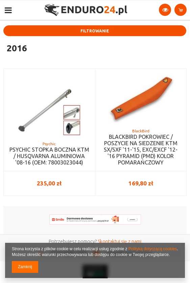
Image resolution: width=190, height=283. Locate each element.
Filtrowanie (94, 31)
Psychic (49, 144)
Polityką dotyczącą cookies (152, 249)
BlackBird (140, 131)
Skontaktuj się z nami (119, 241)
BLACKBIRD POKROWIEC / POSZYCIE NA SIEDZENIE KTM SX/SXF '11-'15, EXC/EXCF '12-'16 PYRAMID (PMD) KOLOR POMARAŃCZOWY (140, 150)
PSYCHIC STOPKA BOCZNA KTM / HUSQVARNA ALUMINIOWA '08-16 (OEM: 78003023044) (49, 156)
